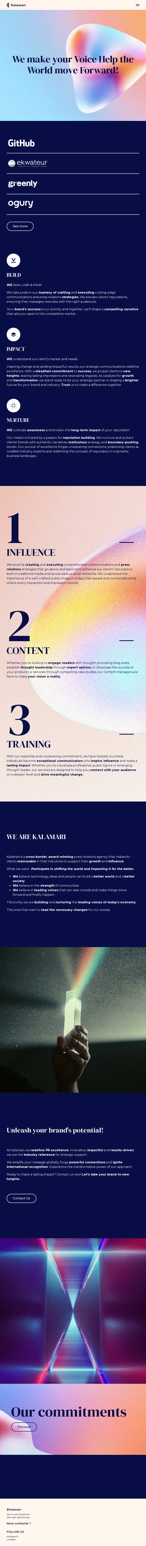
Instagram (12, 1536)
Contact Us (21, 1198)
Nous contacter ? (19, 1523)
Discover (24, 1427)
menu (137, 5)
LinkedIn (11, 1539)
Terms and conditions (18, 1514)
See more (20, 226)
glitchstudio (23, 1517)
